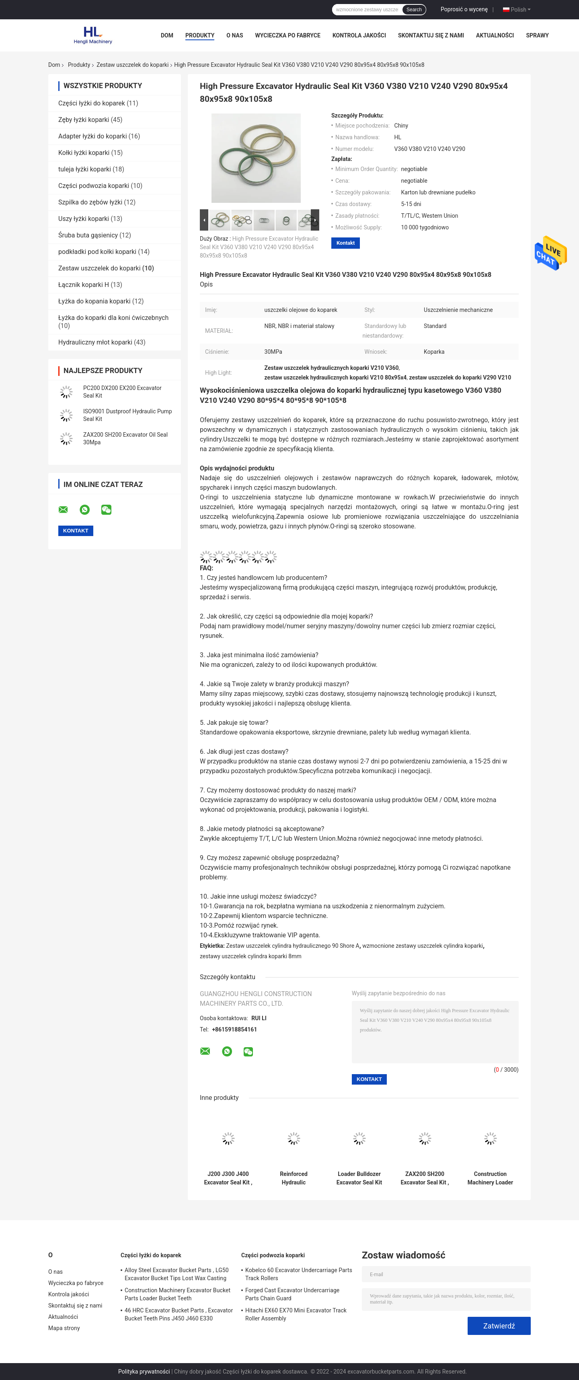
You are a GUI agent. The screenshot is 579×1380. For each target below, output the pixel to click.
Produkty (199, 35)
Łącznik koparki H (83, 285)
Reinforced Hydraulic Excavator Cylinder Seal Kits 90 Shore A (293, 1178)
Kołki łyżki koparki (83, 153)
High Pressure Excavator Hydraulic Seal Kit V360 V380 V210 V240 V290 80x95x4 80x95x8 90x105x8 (259, 247)
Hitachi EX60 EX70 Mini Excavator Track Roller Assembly (296, 1314)
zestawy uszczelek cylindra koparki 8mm (251, 956)
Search (414, 9)
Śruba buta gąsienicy (88, 235)
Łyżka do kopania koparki (94, 301)
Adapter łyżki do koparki (92, 136)
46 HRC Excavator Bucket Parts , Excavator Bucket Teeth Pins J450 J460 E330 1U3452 (179, 1315)
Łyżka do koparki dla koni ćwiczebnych (113, 318)
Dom (167, 35)
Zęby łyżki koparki (83, 120)
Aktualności (495, 35)
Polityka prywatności (144, 1371)
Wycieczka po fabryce (287, 35)
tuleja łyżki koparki (84, 169)
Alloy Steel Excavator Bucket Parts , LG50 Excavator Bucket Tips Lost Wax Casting (177, 1274)
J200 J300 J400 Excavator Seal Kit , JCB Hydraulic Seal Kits (228, 1178)
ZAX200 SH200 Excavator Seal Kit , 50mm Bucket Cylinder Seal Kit (424, 1178)
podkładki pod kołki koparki (97, 252)
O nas (234, 35)
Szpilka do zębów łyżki (90, 202)
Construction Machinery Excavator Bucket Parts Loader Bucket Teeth (177, 1294)
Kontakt (346, 243)
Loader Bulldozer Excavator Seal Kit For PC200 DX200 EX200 (359, 1178)
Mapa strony (64, 1328)
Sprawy (537, 35)
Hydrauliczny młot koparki (95, 342)
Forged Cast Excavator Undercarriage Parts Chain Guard (292, 1294)
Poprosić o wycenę (464, 9)
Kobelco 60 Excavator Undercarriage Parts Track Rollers (298, 1274)
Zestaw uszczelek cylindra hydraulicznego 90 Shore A (292, 946)
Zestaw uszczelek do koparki (132, 65)
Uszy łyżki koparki (83, 219)
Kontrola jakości (359, 35)
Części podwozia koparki (93, 186)
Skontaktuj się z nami (431, 35)
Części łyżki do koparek (91, 103)
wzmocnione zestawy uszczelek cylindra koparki (422, 946)
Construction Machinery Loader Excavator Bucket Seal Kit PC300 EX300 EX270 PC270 (490, 1178)
